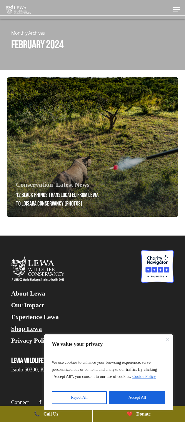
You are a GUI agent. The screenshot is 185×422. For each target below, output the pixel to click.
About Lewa (28, 293)
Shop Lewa (26, 329)
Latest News (72, 184)
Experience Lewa (35, 317)
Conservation (34, 184)
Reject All (79, 397)
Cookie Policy (144, 376)
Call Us (46, 413)
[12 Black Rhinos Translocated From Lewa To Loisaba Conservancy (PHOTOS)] (92, 147)
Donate (139, 413)
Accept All (137, 397)
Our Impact (27, 305)
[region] (108, 372)
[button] (176, 9)
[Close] (167, 339)
